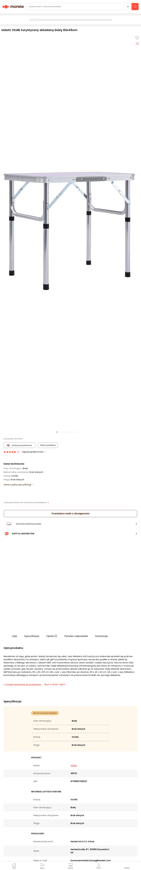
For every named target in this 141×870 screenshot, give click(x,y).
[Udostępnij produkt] (137, 43)
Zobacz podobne (48, 445)
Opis (14, 636)
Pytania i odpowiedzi (76, 636)
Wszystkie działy (127, 6)
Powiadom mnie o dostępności (70, 513)
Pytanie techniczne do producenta (22, 684)
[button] (69, 231)
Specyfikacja (31, 636)
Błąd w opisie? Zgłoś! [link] (55, 684)
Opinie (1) (51, 636)
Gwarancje (101, 636)
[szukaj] (135, 6)
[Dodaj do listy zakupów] (137, 38)
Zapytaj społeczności (33, 451)
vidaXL (74, 765)
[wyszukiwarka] (82, 6)
